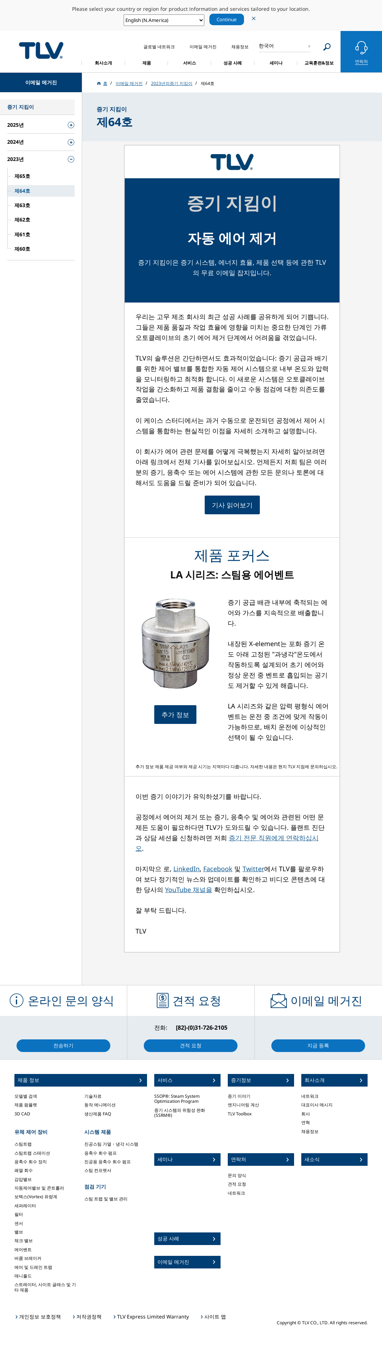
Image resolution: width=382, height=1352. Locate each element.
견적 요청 (237, 1184)
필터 (18, 1214)
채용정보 (310, 1131)
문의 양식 (237, 1175)
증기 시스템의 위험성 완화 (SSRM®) (179, 1112)
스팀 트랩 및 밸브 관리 (106, 1199)
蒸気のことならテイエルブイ (41, 50)
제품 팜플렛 (25, 1105)
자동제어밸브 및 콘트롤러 (39, 1188)
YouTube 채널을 (188, 889)
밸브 (18, 1232)
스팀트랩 (23, 1144)
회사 (305, 1114)
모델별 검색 (25, 1096)
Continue (227, 19)
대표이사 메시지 (317, 1105)
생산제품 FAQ (97, 1114)
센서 (18, 1223)
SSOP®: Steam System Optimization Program (177, 1098)
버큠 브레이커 (27, 1258)
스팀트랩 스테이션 (32, 1153)
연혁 (305, 1122)
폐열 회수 (23, 1170)
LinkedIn (186, 868)
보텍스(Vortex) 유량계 (35, 1197)
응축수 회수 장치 (30, 1162)
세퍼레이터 (25, 1206)
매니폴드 (23, 1276)
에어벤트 (23, 1249)
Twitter (253, 868)
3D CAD (22, 1114)
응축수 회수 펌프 (100, 1153)
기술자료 (93, 1096)
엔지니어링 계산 (243, 1105)
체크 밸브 (23, 1240)
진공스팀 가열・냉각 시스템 (111, 1144)
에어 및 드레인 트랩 (33, 1267)
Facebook (217, 868)
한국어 (266, 45)
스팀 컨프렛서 (97, 1170)
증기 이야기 (239, 1096)
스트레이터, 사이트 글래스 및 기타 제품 (45, 1287)
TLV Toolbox (240, 1114)
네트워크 (236, 1193)
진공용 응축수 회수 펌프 (107, 1162)
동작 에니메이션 (100, 1105)
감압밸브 (23, 1179)
